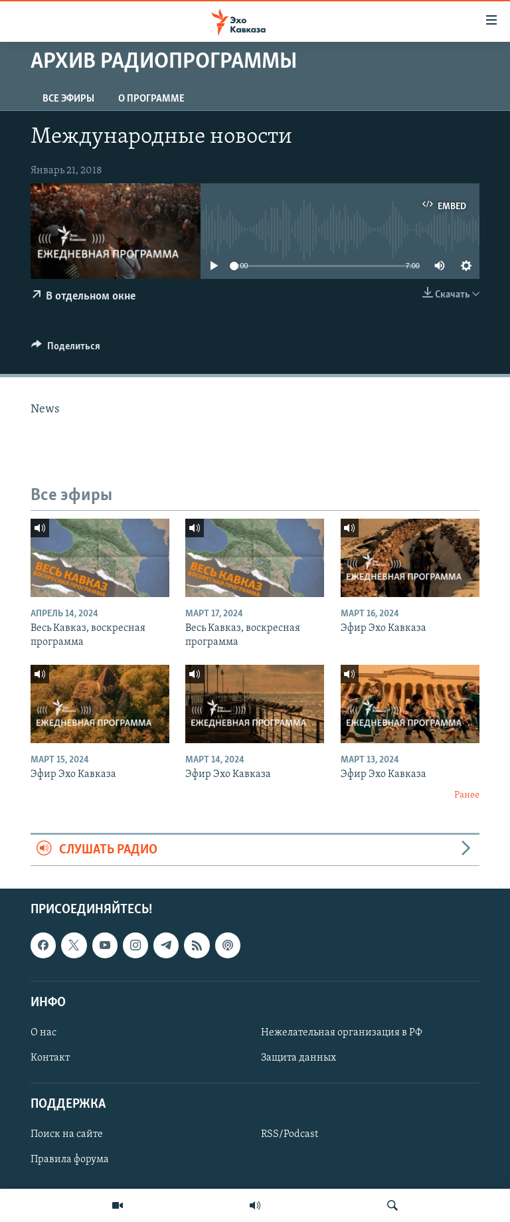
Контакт (50, 1058)
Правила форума (70, 1160)
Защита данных (298, 1058)
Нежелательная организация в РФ (341, 1032)
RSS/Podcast (289, 1135)
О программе (151, 99)
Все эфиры (68, 99)
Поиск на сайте (67, 1135)
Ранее (466, 795)
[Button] (65, 349)
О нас (43, 1032)
